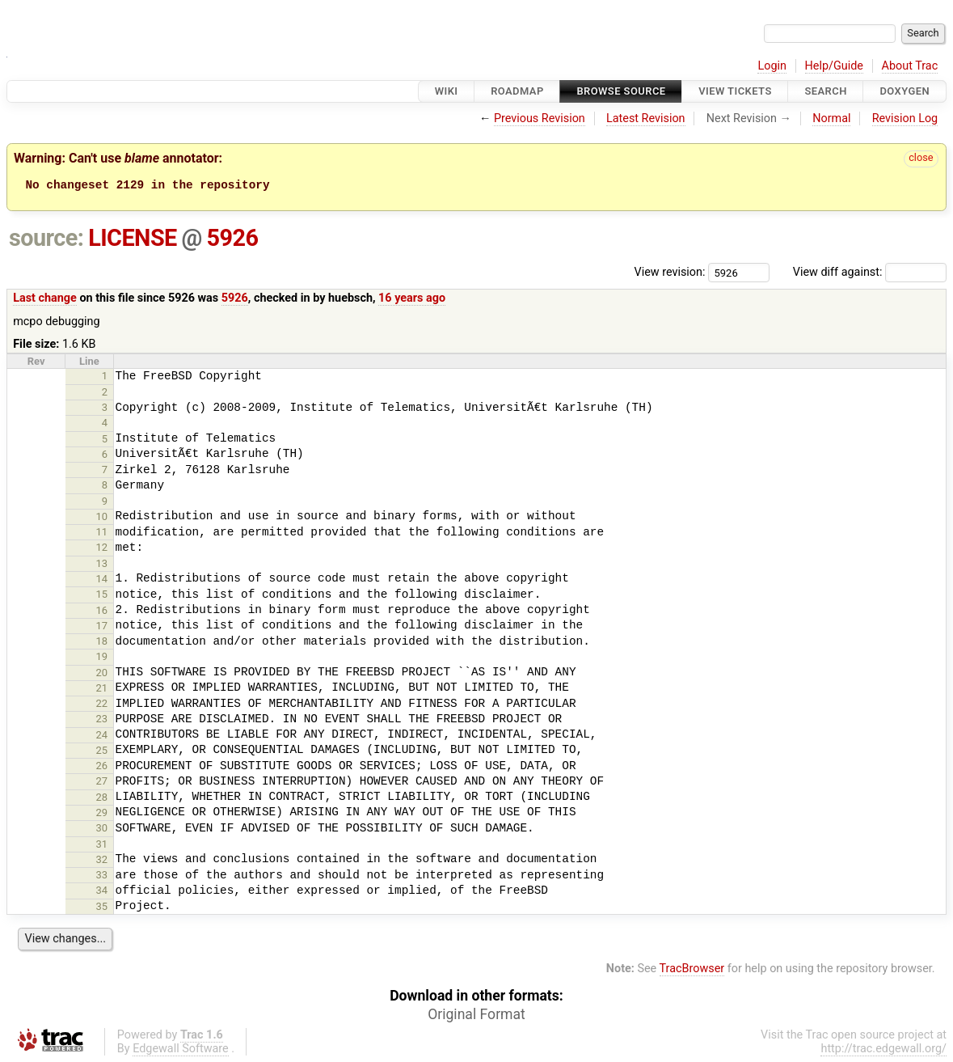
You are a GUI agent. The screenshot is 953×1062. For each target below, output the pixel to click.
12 (102, 547)
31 (102, 844)
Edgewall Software (181, 1049)
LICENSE (132, 238)
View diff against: (870, 272)
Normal (831, 118)
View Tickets (734, 91)
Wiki (446, 91)
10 (102, 516)
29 (102, 812)
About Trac (910, 66)
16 (102, 610)
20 (102, 672)
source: (46, 238)
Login (771, 66)
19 (102, 656)
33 (102, 875)
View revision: (670, 272)
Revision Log (905, 118)
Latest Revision (645, 118)
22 (102, 703)
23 (102, 719)
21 (102, 688)
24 (102, 735)
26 (102, 765)
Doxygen (904, 91)
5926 (233, 238)
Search (825, 91)
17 (102, 626)
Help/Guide (834, 66)
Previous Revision (539, 118)
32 (102, 859)
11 (102, 532)
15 (102, 594)
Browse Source (620, 91)
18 (102, 641)
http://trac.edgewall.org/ (883, 1049)
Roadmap (517, 91)
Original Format (476, 1014)
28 (102, 797)
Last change (45, 298)
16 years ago (411, 298)
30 (102, 828)
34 (102, 890)
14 (102, 579)
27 (102, 781)
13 (102, 563)
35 (102, 906)
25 (102, 750)
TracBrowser (692, 968)
